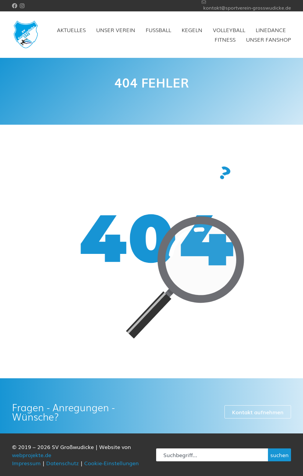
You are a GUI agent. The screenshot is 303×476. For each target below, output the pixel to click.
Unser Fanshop (268, 39)
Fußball (158, 30)
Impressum (26, 463)
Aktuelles (71, 30)
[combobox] (212, 454)
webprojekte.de (31, 455)
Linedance (271, 30)
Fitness (225, 39)
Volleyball (229, 30)
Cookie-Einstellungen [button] (111, 463)
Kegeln (192, 30)
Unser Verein (115, 30)
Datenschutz (62, 463)
